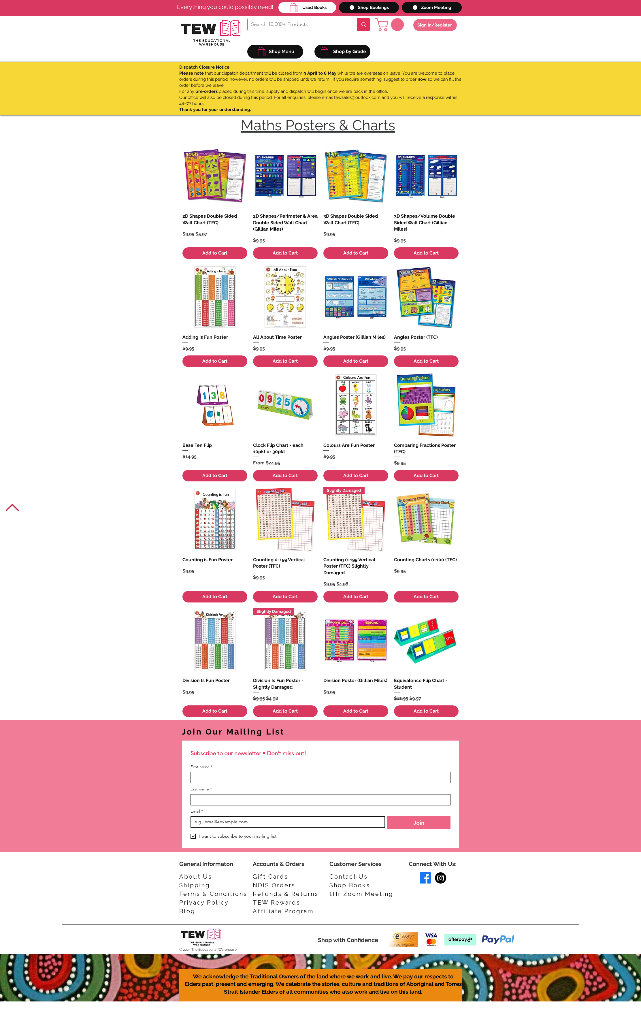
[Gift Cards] (280, 876)
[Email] (286, 822)
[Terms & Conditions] (213, 894)
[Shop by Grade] (342, 52)
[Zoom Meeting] (432, 7)
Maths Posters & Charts (318, 125)
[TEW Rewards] (280, 902)
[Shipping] (197, 885)
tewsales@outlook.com (357, 97)
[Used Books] (307, 7)
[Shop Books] (355, 885)
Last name (201, 789)
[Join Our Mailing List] (258, 732)
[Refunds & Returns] (290, 894)
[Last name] (318, 799)
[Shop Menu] (275, 52)
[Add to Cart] (214, 253)
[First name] (318, 777)
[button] (391, 24)
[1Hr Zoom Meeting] (363, 894)
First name (201, 766)
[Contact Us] (355, 876)
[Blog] (206, 911)
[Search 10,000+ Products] (298, 24)
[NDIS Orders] (280, 885)
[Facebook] (425, 878)
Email (197, 811)
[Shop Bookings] (369, 7)
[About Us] (197, 876)
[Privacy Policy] (206, 902)
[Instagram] (440, 878)
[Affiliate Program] (285, 911)
